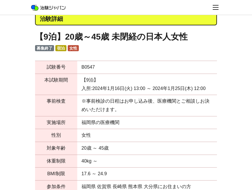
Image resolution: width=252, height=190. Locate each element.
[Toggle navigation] (215, 7)
